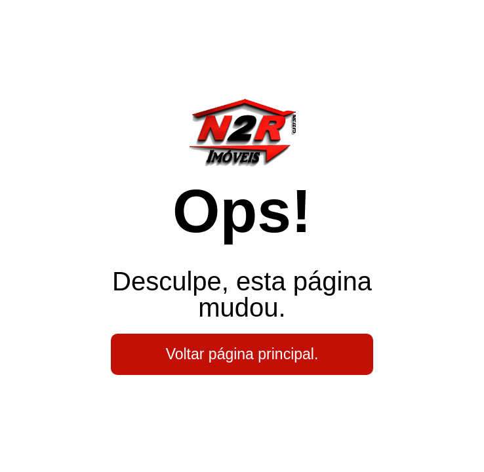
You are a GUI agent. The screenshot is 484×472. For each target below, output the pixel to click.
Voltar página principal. (242, 354)
